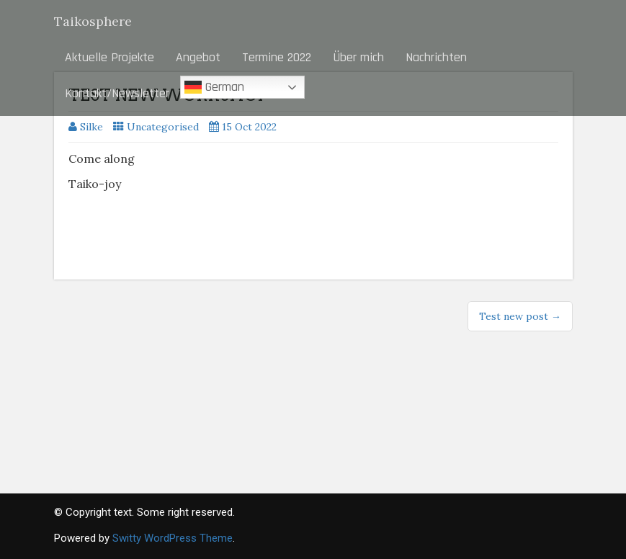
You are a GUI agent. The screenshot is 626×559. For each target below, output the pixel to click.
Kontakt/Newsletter (117, 93)
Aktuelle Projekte (109, 57)
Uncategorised (163, 126)
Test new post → (520, 316)
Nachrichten (436, 57)
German (214, 87)
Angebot (198, 57)
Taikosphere (93, 21)
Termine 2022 (276, 57)
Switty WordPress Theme (172, 538)
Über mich (358, 57)
